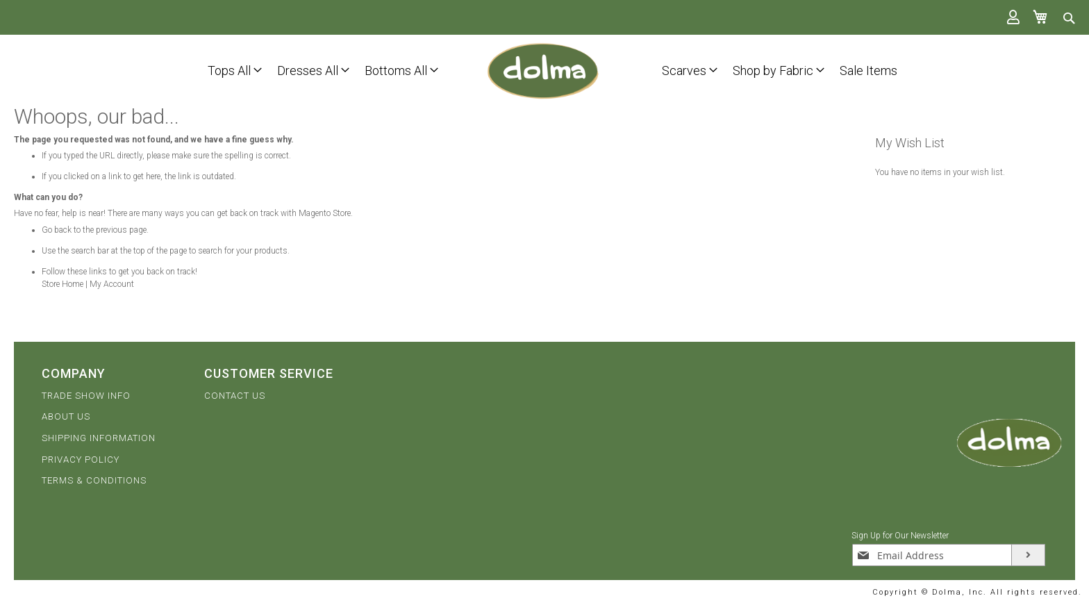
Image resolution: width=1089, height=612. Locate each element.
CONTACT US (234, 395)
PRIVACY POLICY (80, 459)
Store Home (62, 284)
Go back (57, 230)
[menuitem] (229, 68)
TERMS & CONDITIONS (94, 480)
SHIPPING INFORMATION (99, 438)
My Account (112, 284)
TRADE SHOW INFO (86, 395)
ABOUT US (66, 416)
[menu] (217, 69)
